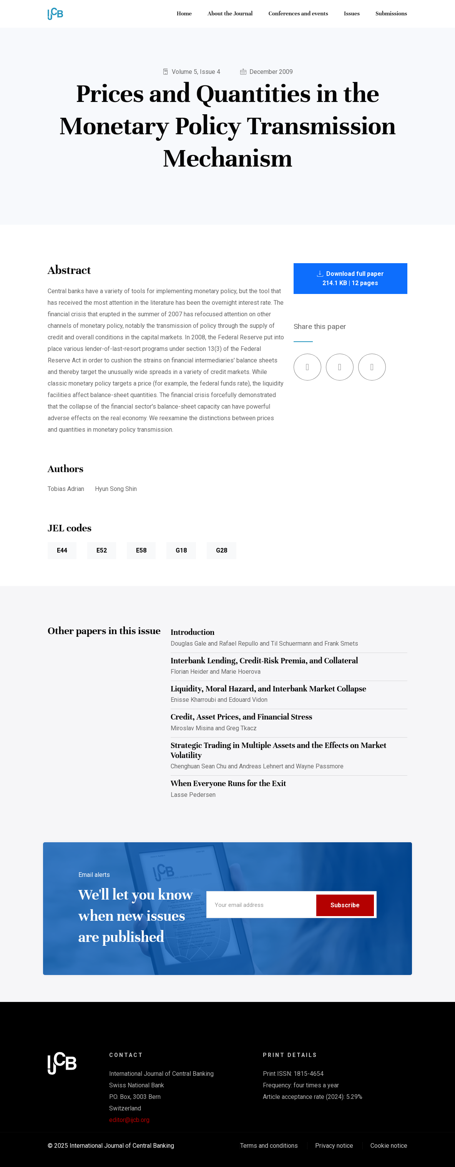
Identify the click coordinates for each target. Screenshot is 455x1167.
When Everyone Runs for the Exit (228, 783)
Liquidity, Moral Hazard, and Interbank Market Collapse (268, 689)
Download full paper (350, 278)
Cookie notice (388, 1145)
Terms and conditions (269, 1145)
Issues (352, 13)
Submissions (391, 13)
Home (185, 13)
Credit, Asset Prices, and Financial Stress (241, 717)
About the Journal (231, 13)
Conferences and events (299, 13)
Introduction (192, 632)
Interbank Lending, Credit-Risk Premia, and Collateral (264, 661)
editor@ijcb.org (129, 1120)
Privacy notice (334, 1145)
